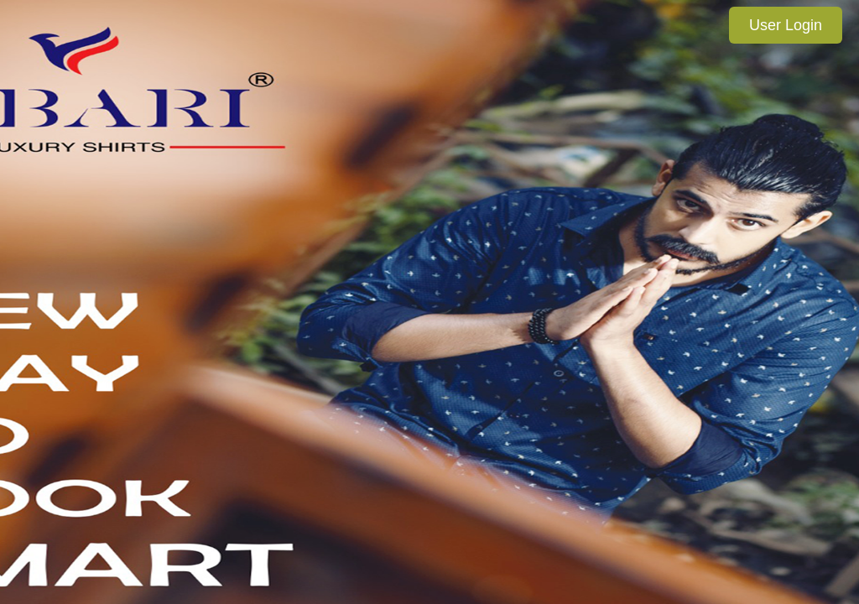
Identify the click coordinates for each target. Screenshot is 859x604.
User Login (785, 25)
